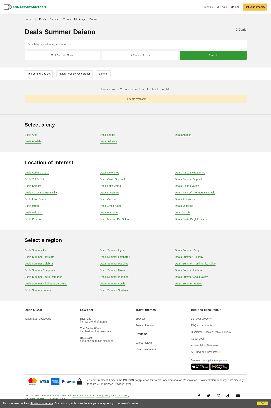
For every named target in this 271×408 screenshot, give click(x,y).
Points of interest (146, 325)
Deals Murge (32, 205)
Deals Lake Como (110, 185)
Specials (141, 318)
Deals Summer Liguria (113, 250)
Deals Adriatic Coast (37, 172)
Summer (55, 19)
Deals (42, 19)
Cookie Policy (122, 395)
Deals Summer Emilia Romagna (44, 276)
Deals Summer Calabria (39, 263)
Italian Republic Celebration (75, 73)
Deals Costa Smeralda (113, 179)
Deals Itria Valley (185, 199)
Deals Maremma (109, 192)
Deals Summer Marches (114, 263)
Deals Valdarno (34, 212)
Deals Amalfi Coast (111, 205)
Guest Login (198, 338)
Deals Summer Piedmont (114, 276)
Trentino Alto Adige (74, 19)
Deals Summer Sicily (187, 250)
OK (263, 403)
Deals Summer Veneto (188, 283)
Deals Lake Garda (35, 199)
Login (222, 7)
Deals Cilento (108, 199)
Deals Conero (33, 219)
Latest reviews (144, 342)
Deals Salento (33, 185)
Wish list (208, 7)
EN (235, 7)
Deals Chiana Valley (187, 185)
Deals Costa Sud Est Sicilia (41, 192)
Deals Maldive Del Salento (115, 219)
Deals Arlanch (183, 134)
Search (213, 55)
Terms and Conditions (83, 395)
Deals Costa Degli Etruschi (191, 219)
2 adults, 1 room (140, 55)
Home (28, 19)
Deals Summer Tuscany (189, 256)
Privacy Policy (103, 395)
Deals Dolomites (109, 172)
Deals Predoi (107, 134)
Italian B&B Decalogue (38, 318)
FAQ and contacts (201, 325)
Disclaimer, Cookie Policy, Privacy (211, 332)
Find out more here (42, 403)
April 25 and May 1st (39, 73)
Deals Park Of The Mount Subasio (195, 192)
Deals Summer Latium (38, 290)
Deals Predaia (33, 141)
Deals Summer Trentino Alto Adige (195, 263)
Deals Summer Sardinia (114, 290)
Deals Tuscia (182, 212)
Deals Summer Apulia (112, 283)
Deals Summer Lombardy (115, 256)
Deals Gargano (109, 212)
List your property (255, 7)
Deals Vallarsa (108, 141)
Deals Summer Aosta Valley (191, 276)
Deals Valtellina (184, 205)
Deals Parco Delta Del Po (190, 172)
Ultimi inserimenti (146, 349)
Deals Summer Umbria (188, 270)
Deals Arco (31, 134)
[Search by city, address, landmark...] (136, 44)
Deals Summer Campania (40, 270)
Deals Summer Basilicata (39, 256)
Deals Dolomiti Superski (189, 179)
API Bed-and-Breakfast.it (205, 351)
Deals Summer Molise (113, 270)
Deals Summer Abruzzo (39, 250)
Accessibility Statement (205, 345)
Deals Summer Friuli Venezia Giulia (46, 283)
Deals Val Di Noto (35, 179)
